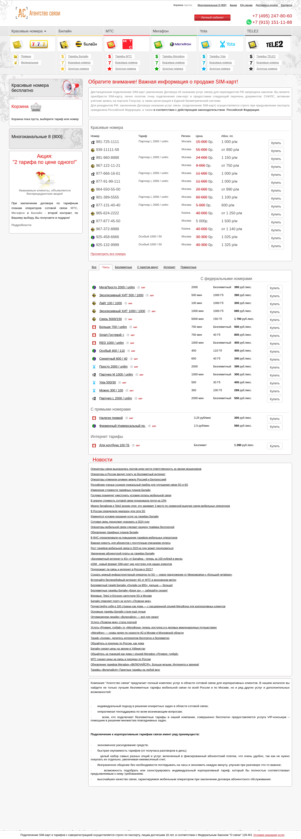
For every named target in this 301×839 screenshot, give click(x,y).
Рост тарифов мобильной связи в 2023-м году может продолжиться (132, 548)
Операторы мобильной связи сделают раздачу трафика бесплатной (132, 527)
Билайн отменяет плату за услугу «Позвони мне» (121, 601)
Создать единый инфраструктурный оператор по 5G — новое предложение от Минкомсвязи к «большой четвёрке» (161, 574)
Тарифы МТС (123, 56)
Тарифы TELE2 (266, 56)
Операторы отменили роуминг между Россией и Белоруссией (128, 479)
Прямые (26, 56)
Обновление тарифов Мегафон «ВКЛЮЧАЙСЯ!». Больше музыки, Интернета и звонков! (145, 664)
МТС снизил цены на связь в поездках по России (121, 659)
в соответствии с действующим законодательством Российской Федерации (206, 109)
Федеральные (29, 62)
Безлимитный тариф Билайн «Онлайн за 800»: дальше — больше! (132, 585)
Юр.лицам (246, 5)
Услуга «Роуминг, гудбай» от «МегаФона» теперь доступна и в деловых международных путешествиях (154, 627)
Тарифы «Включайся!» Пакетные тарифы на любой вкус (125, 669)
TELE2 (252, 31)
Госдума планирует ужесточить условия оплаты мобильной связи (131, 495)
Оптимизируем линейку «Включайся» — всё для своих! (125, 617)
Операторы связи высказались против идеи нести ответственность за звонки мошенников (146, 468)
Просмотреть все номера (108, 254)
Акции (233, 5)
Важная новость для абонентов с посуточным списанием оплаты (131, 543)
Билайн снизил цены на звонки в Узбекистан (118, 648)
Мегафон (161, 31)
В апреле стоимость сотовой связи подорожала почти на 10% (129, 500)
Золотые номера (78, 68)
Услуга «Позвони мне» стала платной (114, 622)
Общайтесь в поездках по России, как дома (117, 643)
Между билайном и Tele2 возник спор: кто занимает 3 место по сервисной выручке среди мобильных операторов (160, 505)
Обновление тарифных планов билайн (114, 532)
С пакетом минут (147, 267)
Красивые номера (28, 31)
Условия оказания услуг (268, 835)
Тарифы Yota (217, 56)
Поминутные (189, 267)
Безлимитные (123, 267)
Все (94, 267)
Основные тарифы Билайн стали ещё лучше (118, 611)
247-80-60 (272, 15)
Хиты (106, 267)
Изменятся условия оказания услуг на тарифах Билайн (125, 516)
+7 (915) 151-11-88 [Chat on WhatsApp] (272, 22)
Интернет (169, 267)
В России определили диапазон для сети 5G (118, 511)
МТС (110, 31)
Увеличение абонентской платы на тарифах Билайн (123, 553)
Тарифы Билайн (78, 56)
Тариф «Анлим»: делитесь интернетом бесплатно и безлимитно (130, 638)
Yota (203, 31)
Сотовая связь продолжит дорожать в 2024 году (120, 521)
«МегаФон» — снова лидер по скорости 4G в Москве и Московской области (137, 632)
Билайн (65, 31)
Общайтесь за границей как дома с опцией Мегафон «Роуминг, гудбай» (134, 654)
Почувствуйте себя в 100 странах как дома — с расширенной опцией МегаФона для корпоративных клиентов (158, 606)
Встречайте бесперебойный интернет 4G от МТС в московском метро (133, 580)
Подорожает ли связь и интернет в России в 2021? (122, 569)
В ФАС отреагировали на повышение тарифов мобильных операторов (134, 537)
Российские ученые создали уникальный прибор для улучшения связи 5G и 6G (139, 484)
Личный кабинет (212, 17)
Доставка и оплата (267, 5)
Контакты (286, 5)
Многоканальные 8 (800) (212, 5)
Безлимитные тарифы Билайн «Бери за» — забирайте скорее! (129, 590)
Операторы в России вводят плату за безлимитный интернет (128, 474)
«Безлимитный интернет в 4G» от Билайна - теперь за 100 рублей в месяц (136, 558)
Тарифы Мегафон (173, 56)
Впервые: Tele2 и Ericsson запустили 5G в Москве (121, 595)
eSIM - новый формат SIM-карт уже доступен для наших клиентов (131, 564)
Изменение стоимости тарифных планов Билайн (121, 490)
